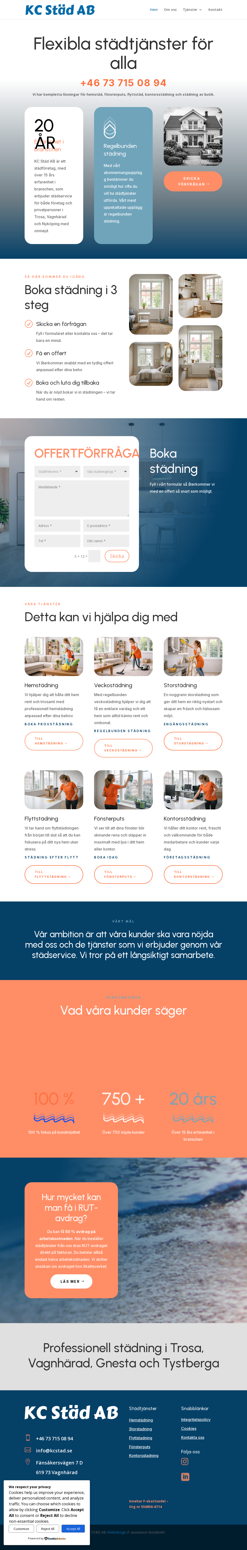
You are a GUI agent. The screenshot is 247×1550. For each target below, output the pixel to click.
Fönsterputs (139, 1446)
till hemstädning (49, 741)
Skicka (117, 556)
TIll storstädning (189, 741)
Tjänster (190, 10)
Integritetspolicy (196, 1419)
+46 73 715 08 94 (123, 82)
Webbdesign (116, 1532)
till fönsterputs (118, 874)
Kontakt (215, 10)
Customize (21, 1529)
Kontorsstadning (143, 1455)
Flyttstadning (140, 1437)
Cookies (188, 1428)
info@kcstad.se (54, 1450)
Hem (154, 10)
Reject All (47, 1529)
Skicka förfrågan (191, 181)
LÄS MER (70, 1281)
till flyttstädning (51, 874)
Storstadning (140, 1429)
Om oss (170, 10)
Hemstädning (141, 1420)
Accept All (73, 1529)
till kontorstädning (192, 874)
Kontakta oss (192, 1437)
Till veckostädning (120, 748)
